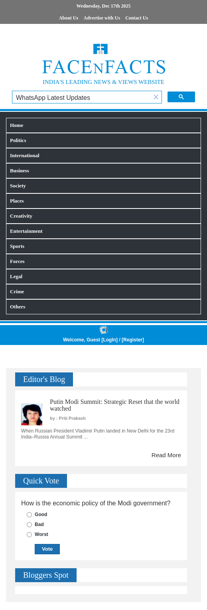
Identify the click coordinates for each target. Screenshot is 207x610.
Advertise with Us (102, 18)
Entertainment (26, 231)
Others (17, 307)
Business (19, 170)
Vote (47, 549)
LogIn (109, 340)
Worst (41, 534)
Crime (17, 291)
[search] (81, 98)
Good (41, 514)
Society (18, 186)
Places (17, 201)
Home (16, 125)
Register (132, 340)
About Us (68, 18)
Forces (17, 261)
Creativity (21, 216)
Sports (17, 246)
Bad (39, 524)
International (24, 155)
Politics (18, 140)
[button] (156, 97)
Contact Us (136, 18)
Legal (16, 276)
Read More (166, 455)
